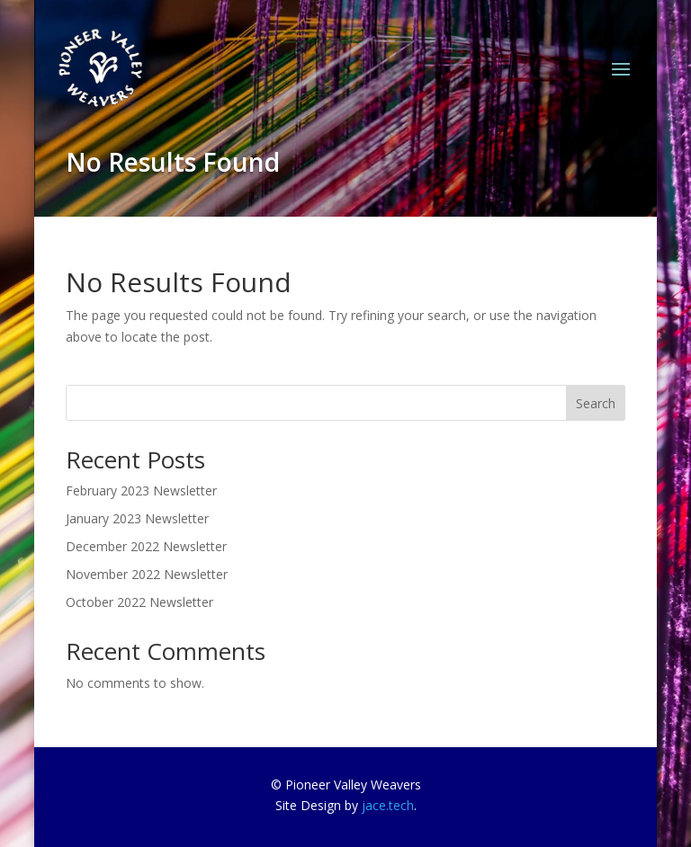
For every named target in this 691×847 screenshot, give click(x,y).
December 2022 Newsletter (146, 546)
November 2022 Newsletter (147, 574)
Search (595, 403)
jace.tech (388, 805)
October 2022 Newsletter (139, 602)
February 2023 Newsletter (141, 490)
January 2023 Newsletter (137, 518)
